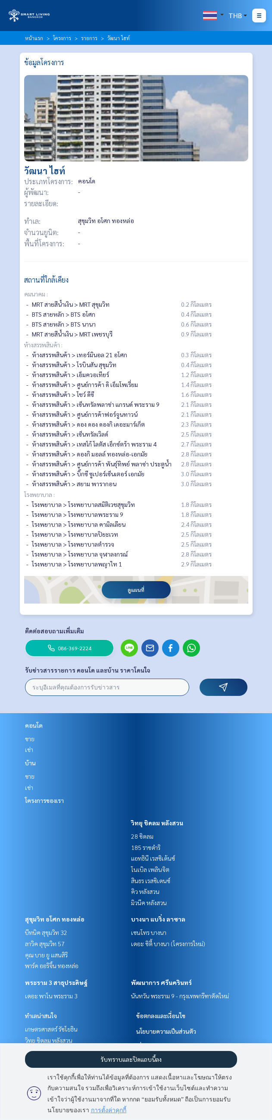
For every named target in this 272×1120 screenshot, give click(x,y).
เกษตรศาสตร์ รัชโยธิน (51, 1029)
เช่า (29, 749)
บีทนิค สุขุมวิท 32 (46, 932)
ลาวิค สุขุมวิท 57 (45, 943)
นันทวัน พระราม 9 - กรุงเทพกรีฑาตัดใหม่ (180, 996)
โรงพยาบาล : (39, 494)
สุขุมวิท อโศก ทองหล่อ (54, 919)
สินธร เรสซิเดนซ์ (150, 880)
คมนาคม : (36, 294)
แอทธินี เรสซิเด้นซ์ (153, 858)
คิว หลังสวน (145, 891)
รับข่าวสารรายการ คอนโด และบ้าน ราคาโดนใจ (87, 670)
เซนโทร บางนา (148, 932)
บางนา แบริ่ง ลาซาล (158, 919)
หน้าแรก (34, 38)
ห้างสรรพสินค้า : (43, 345)
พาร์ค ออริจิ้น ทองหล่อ (51, 965)
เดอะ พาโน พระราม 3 (51, 996)
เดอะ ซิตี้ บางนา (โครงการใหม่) (168, 943)
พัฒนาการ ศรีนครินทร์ (161, 982)
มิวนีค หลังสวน (149, 902)
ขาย (29, 738)
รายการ (89, 38)
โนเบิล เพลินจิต (150, 869)
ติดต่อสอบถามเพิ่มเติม (54, 631)
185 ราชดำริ (145, 847)
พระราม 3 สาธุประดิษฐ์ (56, 982)
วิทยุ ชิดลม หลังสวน (157, 823)
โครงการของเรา (44, 800)
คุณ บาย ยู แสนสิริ (46, 955)
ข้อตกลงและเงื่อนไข (160, 1015)
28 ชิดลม (142, 836)
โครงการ (62, 38)
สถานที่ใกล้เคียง (46, 279)
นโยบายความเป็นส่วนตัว (166, 1031)
